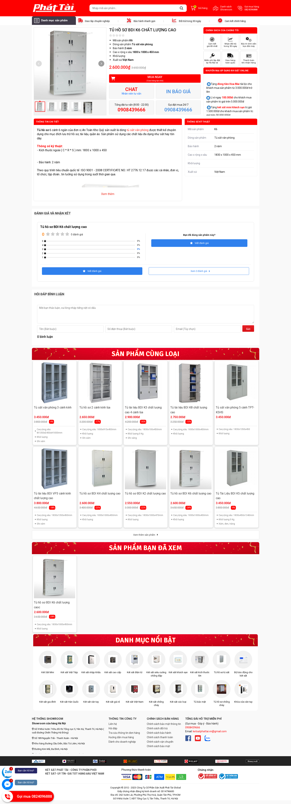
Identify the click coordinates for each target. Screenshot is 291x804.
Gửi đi (248, 329)
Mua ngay (152, 78)
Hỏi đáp (113, 728)
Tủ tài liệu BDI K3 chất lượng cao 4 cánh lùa (143, 410)
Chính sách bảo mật (158, 746)
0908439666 (192, 727)
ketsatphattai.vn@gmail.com (210, 731)
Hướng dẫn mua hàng (121, 737)
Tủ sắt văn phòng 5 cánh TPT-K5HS (235, 410)
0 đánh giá (77, 234)
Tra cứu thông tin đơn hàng (124, 732)
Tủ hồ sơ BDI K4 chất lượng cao (99, 493)
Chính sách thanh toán (160, 737)
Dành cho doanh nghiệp (122, 741)
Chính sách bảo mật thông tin (164, 723)
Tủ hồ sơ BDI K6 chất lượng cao (190, 493)
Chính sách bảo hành (159, 732)
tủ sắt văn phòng (137, 130)
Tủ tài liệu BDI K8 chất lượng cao (188, 410)
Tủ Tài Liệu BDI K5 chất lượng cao (235, 496)
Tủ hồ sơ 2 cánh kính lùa (94, 407)
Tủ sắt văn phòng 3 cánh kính (52, 407)
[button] (101, 64)
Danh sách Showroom (222, 8)
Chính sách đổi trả (157, 728)
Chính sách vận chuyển (160, 741)
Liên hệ (113, 723)
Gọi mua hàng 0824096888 (248, 8)
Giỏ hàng (199, 8)
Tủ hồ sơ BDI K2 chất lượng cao (145, 493)
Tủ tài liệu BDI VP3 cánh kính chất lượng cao (52, 496)
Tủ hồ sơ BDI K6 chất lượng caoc (52, 605)
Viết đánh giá (199, 243)
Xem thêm (107, 194)
